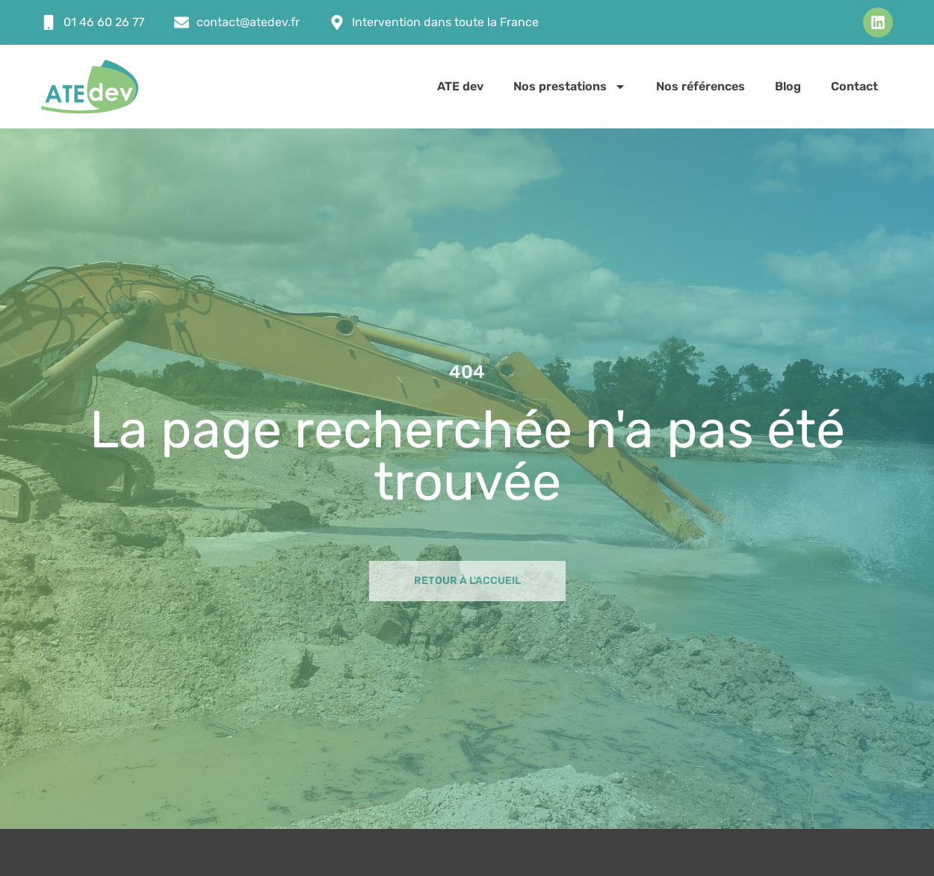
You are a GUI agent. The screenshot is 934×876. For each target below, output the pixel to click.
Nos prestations (569, 86)
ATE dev (460, 86)
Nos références (700, 86)
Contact (854, 86)
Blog (788, 86)
